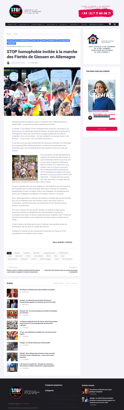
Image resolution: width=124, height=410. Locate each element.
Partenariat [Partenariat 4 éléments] (56, 382)
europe (10, 259)
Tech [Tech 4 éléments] (69, 391)
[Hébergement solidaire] (15, 27)
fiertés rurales (18, 259)
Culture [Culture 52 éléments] (65, 370)
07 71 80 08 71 (25, 370)
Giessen (15, 154)
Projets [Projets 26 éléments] (47, 386)
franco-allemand (38, 259)
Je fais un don (102, 132)
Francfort (28, 259)
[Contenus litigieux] (39, 24)
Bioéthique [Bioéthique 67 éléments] (74, 366)
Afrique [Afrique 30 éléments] (47, 366)
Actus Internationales (22, 44)
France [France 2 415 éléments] (49, 377)
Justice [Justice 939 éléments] (49, 381)
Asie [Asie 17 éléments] (52, 366)
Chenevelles (53, 178)
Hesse (55, 259)
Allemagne (17, 256)
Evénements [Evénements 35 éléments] (59, 374)
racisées (57, 262)
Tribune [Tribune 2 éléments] (73, 391)
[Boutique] (66, 24)
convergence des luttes (49, 256)
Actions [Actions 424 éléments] (48, 361)
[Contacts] (87, 24)
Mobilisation (24, 262)
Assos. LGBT (36, 44)
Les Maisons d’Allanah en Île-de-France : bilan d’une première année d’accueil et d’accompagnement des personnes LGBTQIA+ (66, 308)
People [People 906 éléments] (63, 381)
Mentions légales (14, 406)
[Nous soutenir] (54, 24)
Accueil (9, 37)
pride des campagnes (45, 262)
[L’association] (24, 24)
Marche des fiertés (12, 262)
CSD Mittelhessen (63, 256)
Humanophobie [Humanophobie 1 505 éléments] (68, 377)
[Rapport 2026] (12, 24)
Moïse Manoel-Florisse (18, 66)
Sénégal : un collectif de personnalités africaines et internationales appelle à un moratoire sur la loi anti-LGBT (102, 367)
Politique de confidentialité (32, 406)
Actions (16, 37)
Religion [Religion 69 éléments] (54, 386)
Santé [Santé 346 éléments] (60, 386)
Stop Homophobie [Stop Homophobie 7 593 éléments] (56, 390)
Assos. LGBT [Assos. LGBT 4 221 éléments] (61, 365)
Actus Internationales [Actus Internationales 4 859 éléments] (65, 361)
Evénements (52, 44)
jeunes (62, 259)
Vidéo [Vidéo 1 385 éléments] (62, 394)
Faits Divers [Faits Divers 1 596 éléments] (70, 373)
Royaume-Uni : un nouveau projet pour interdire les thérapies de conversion (29, 306)
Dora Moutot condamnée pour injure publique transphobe (101, 357)
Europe (44, 44)
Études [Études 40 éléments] (67, 395)
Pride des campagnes (60, 171)
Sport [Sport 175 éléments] (75, 386)
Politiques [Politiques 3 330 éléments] (73, 381)
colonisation (36, 256)
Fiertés (66, 168)
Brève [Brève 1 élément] (46, 370)
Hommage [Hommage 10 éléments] (56, 378)
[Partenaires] (77, 24)
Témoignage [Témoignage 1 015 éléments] (51, 394)
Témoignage (11, 47)
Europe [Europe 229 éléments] (51, 373)
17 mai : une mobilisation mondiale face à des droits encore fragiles (29, 320)
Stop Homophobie (63, 44)
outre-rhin (33, 262)
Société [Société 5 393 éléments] (67, 386)
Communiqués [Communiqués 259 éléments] (55, 369)
